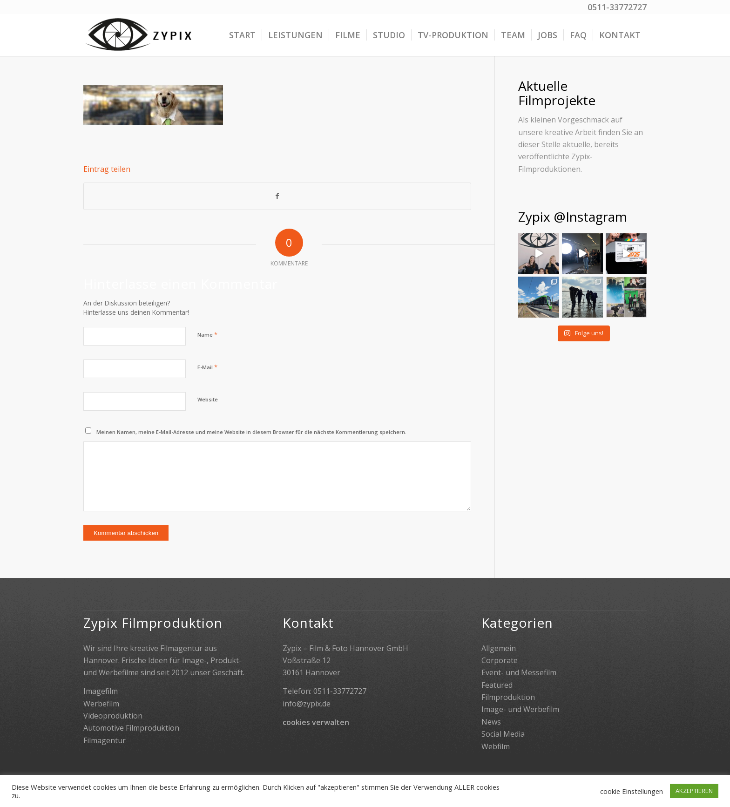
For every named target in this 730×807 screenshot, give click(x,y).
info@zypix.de (307, 703)
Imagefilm (100, 691)
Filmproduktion (508, 697)
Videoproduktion (112, 716)
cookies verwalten (316, 722)
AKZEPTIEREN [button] (694, 791)
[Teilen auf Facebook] (277, 196)
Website (207, 399)
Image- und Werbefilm (520, 709)
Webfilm (495, 746)
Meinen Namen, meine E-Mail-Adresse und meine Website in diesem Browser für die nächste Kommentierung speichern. (251, 431)
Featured (497, 685)
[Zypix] (139, 35)
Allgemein (498, 648)
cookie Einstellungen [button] (631, 791)
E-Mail (207, 367)
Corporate (499, 660)
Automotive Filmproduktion (131, 728)
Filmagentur (104, 740)
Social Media (503, 734)
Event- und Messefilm (518, 672)
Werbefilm (101, 703)
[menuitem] (242, 35)
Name (207, 334)
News (491, 722)
